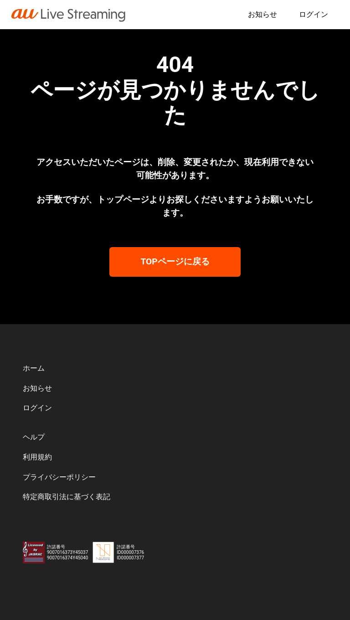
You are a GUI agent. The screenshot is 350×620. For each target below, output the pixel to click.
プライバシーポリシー (61, 475)
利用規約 (38, 455)
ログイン (312, 14)
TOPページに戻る (174, 259)
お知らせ (259, 14)
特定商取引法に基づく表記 (69, 496)
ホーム (34, 363)
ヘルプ (34, 434)
